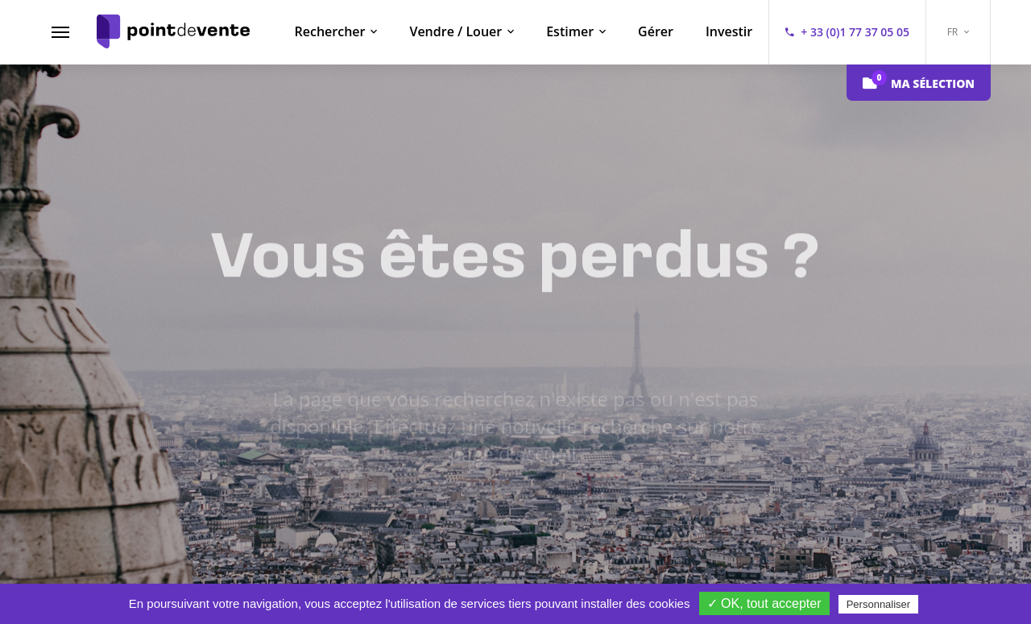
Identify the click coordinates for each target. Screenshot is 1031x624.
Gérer (655, 31)
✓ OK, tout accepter (764, 603)
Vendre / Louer (455, 31)
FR (958, 32)
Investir (729, 31)
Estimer (570, 31)
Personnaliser (879, 604)
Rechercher (330, 31)
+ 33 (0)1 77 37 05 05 (855, 32)
